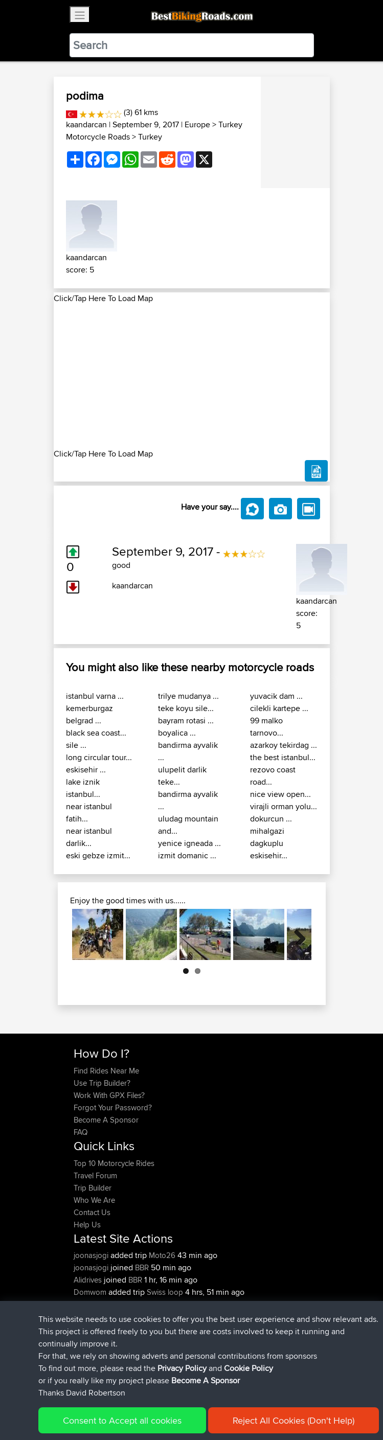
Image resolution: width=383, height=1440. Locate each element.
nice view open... (280, 794)
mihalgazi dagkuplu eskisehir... (268, 843)
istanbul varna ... (95, 696)
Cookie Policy (261, 1400)
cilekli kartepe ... (279, 708)
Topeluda (90, 1304)
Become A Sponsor (106, 1119)
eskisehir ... (86, 769)
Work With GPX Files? (109, 1095)
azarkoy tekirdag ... (283, 745)
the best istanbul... (283, 757)
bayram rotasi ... (186, 720)
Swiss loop (165, 1292)
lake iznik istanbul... (83, 788)
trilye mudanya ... (188, 696)
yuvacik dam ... (276, 696)
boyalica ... (177, 733)
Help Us (87, 1224)
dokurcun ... (271, 819)
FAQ (80, 1132)
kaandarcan (86, 124)
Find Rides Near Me (106, 1070)
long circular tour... (99, 757)
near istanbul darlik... (89, 837)
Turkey (150, 137)
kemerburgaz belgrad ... (89, 714)
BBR (142, 1267)
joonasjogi (92, 1255)
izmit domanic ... (187, 855)
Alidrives (89, 1279)
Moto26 (162, 1255)
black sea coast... (96, 733)
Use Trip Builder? (102, 1083)
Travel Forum (95, 1175)
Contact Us (92, 1212)
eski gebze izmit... (98, 855)
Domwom (91, 1292)
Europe (197, 124)
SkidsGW (90, 1316)
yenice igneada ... (189, 843)
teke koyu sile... (186, 708)
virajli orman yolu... (283, 806)
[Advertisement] (192, 376)
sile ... (76, 745)
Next (296, 934)
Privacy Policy (210, 1400)
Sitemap (169, 1400)
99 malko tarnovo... (266, 727)
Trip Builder (92, 1187)
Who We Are (94, 1200)
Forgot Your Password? (113, 1107)
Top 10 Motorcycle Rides (114, 1163)
